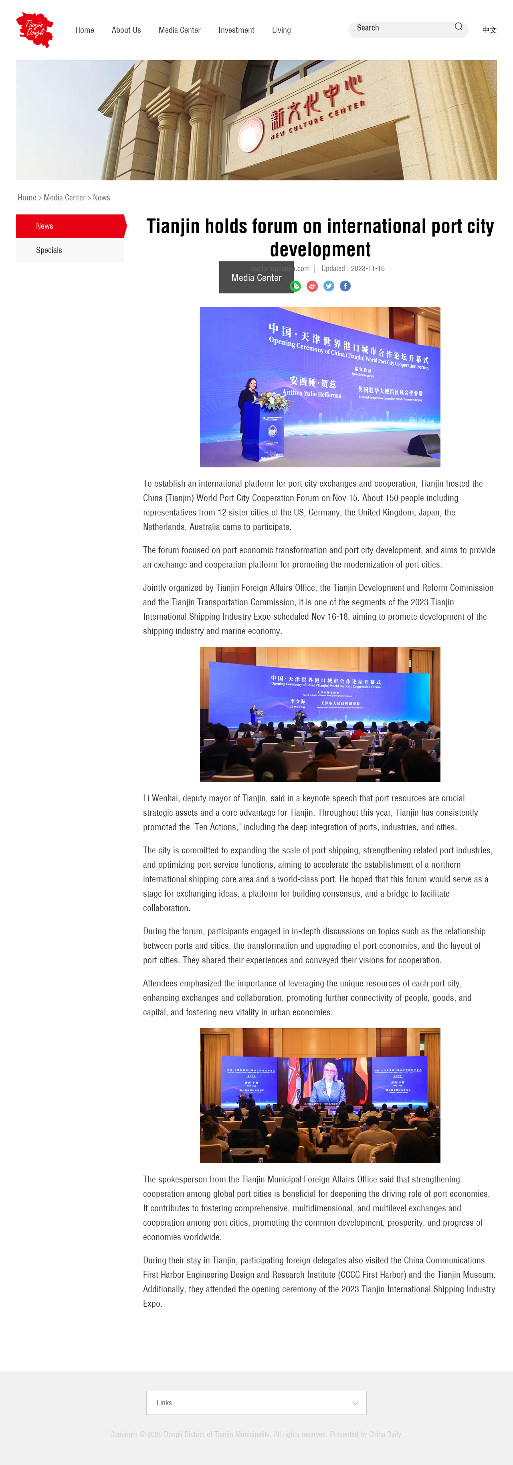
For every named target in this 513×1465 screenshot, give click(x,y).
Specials (49, 250)
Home (84, 30)
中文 (490, 29)
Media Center (180, 30)
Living (281, 30)
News (101, 197)
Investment (236, 30)
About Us (126, 30)
